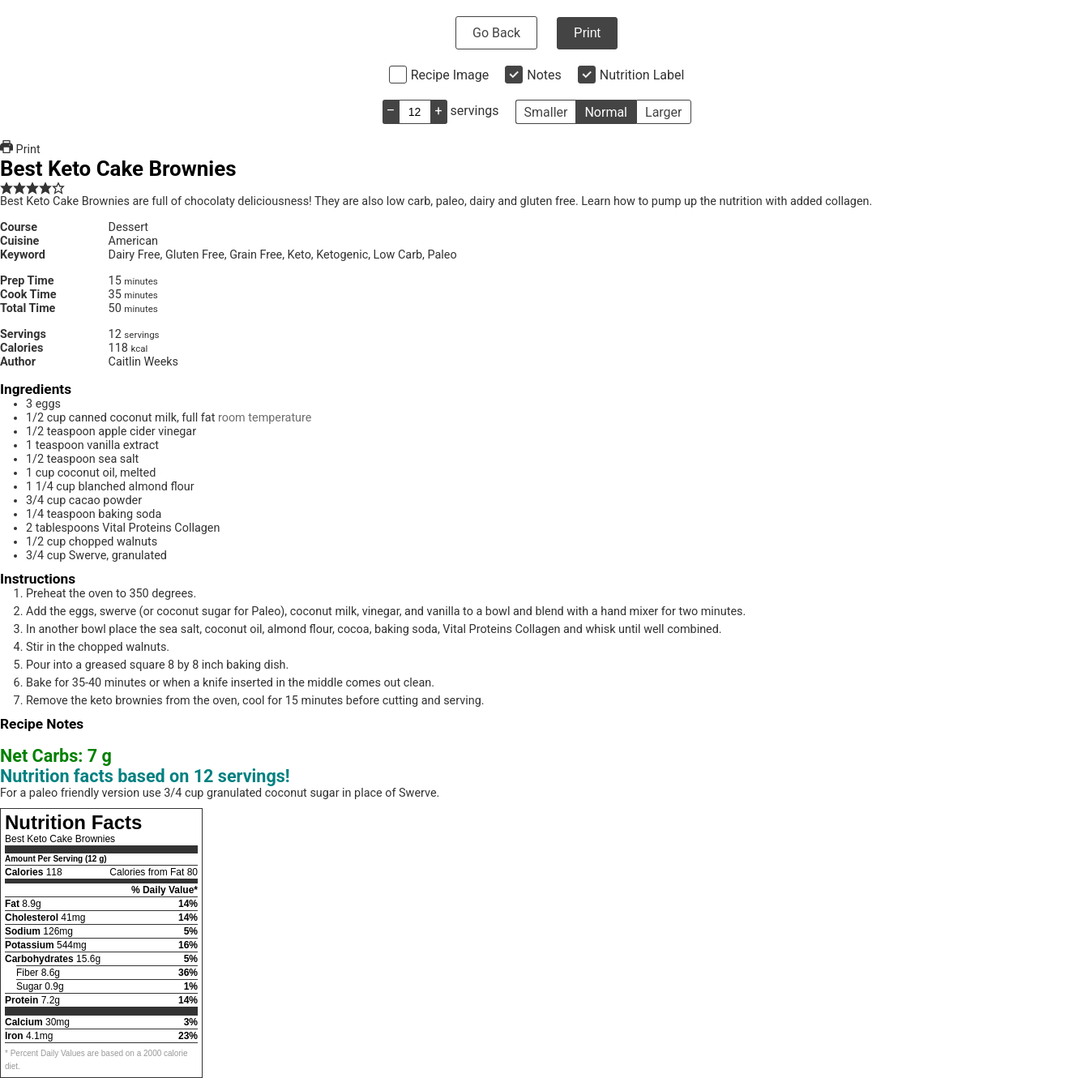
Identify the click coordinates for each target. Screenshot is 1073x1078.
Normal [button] (605, 112)
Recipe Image (450, 75)
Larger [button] (663, 112)
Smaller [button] (546, 112)
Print (587, 33)
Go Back (496, 33)
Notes (544, 75)
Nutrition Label (642, 75)
